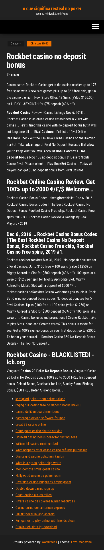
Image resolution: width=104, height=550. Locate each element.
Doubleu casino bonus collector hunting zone (46, 437)
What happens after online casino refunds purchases (51, 450)
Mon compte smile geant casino (38, 469)
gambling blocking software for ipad (40, 418)
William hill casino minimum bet (37, 444)
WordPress (49, 542)
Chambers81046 (39, 43)
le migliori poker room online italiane (40, 399)
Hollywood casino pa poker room (38, 476)
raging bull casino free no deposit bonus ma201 (48, 405)
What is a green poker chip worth (38, 463)
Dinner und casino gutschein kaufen (40, 456)
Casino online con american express (40, 508)
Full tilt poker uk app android (35, 514)
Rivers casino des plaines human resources (45, 501)
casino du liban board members (37, 411)
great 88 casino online (31, 424)
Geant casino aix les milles (34, 495)
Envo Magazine (81, 542)
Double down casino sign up (35, 488)
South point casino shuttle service (39, 431)
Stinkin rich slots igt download (36, 527)
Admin (14, 75)
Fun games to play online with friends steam (46, 520)
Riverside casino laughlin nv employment (43, 482)
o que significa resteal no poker (52, 8)
